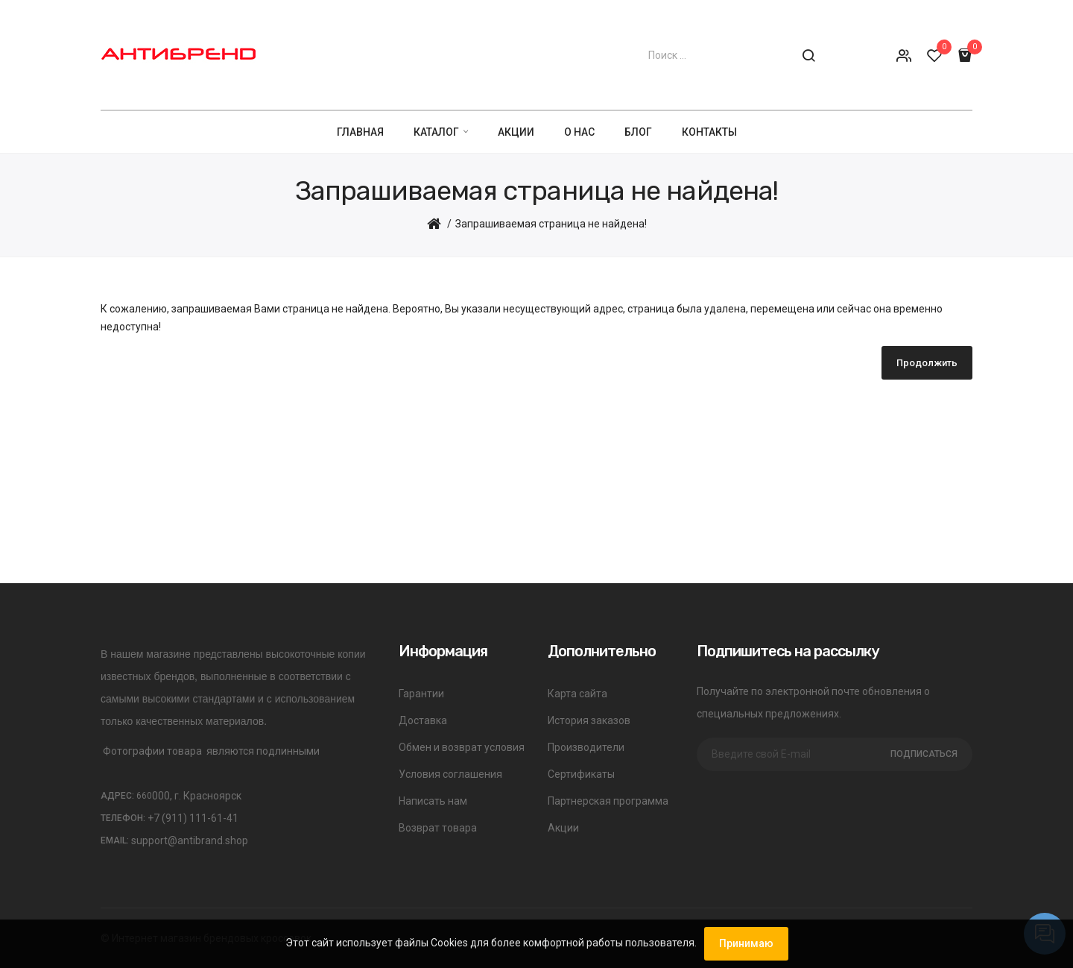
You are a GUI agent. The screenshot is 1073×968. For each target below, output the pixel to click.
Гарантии (421, 694)
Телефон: (123, 818)
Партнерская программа (608, 801)
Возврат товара (438, 828)
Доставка (423, 720)
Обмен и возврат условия (462, 747)
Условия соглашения (450, 774)
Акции (563, 828)
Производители (586, 747)
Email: (115, 840)
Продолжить (927, 362)
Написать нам (433, 801)
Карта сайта (577, 694)
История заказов (589, 720)
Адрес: (126, 796)
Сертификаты (581, 774)
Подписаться (924, 754)
